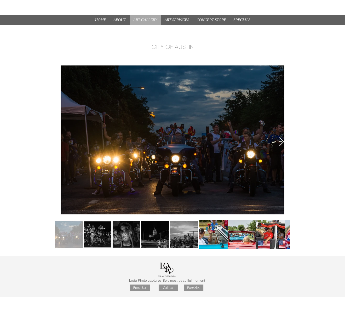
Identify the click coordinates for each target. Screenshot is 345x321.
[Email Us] (140, 288)
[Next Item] (281, 142)
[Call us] (168, 288)
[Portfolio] (193, 288)
